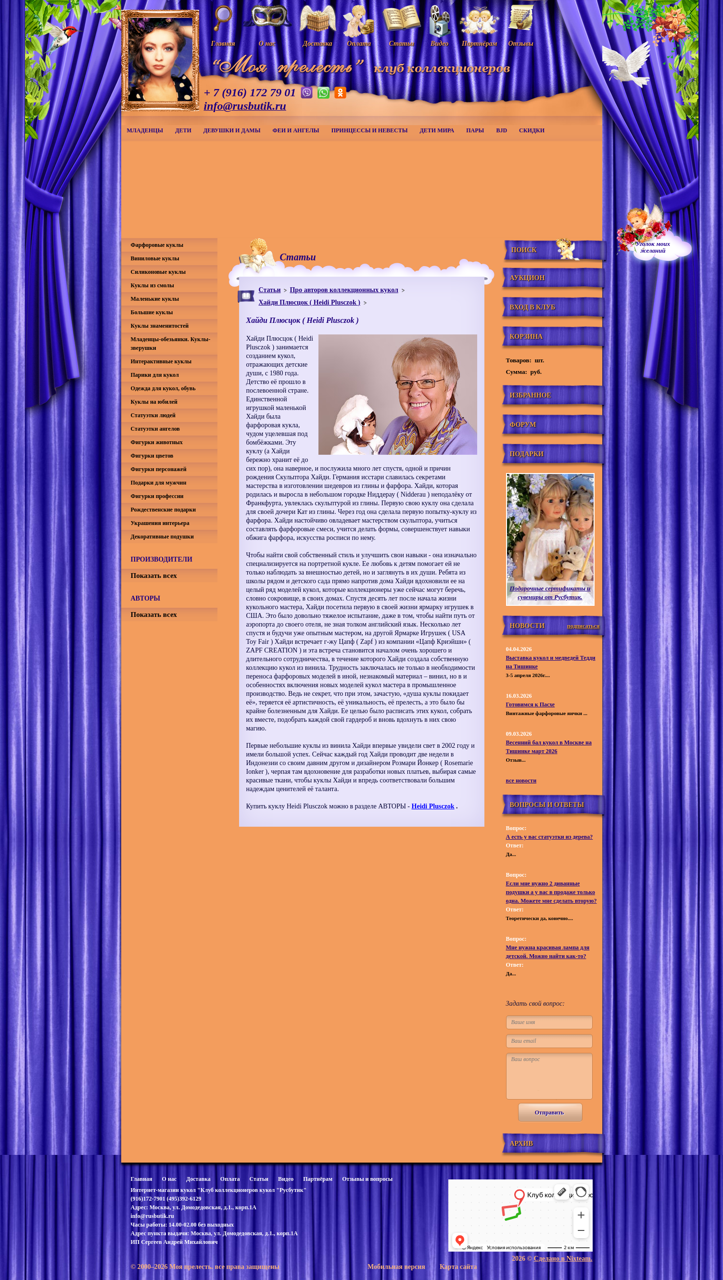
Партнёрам (317, 1179)
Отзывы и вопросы (367, 1179)
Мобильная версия (396, 1266)
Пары (475, 130)
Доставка (198, 1179)
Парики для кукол (155, 374)
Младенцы (145, 130)
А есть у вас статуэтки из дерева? (549, 836)
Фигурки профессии (157, 496)
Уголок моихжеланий (653, 247)
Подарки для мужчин (159, 482)
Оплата (230, 1179)
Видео (285, 1179)
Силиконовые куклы (158, 272)
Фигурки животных (157, 442)
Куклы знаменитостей (160, 325)
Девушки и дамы (232, 130)
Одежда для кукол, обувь (163, 388)
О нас (169, 1179)
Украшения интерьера (160, 523)
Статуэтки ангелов (155, 428)
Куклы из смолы (152, 285)
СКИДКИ (532, 130)
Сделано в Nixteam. (563, 1258)
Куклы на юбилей (154, 401)
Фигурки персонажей (159, 469)
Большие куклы (152, 312)
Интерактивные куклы (161, 361)
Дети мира (437, 130)
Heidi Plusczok (433, 806)
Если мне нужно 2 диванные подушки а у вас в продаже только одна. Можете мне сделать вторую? (551, 892)
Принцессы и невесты (369, 130)
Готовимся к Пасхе (530, 704)
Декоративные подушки (162, 536)
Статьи (270, 290)
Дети (183, 130)
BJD (501, 130)
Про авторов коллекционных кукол (344, 290)
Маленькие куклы (155, 298)
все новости (521, 780)
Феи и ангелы (295, 130)
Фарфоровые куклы (157, 245)
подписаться (583, 626)
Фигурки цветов (152, 455)
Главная (141, 1179)
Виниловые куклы (155, 258)
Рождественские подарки (163, 509)
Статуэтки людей (153, 415)
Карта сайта (458, 1266)
